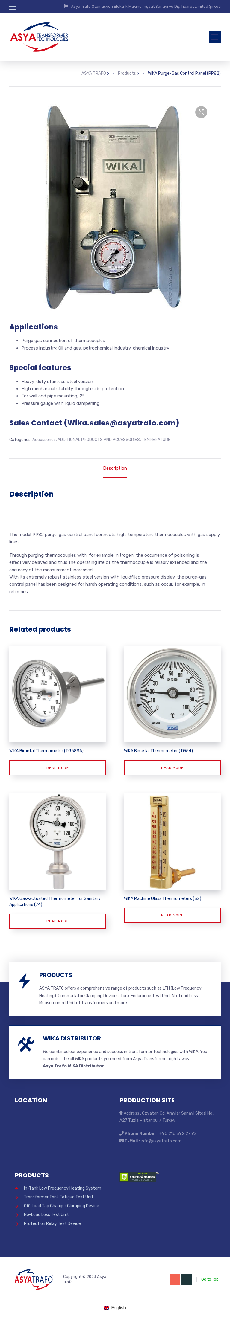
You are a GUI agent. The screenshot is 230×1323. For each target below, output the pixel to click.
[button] (201, 112)
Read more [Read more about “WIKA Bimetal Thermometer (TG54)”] (172, 768)
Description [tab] (115, 468)
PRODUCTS (55, 975)
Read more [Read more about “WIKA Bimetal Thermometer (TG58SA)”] (57, 768)
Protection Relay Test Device (52, 1223)
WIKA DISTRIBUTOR (72, 1038)
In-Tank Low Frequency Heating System (62, 1188)
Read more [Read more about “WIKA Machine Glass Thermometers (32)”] (172, 915)
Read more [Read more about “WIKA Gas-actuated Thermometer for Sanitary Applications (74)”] (57, 921)
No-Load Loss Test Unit (46, 1214)
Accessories (44, 439)
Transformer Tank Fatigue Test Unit (58, 1197)
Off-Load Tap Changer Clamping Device (61, 1205)
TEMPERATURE (156, 439)
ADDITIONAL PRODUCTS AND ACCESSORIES (99, 439)
